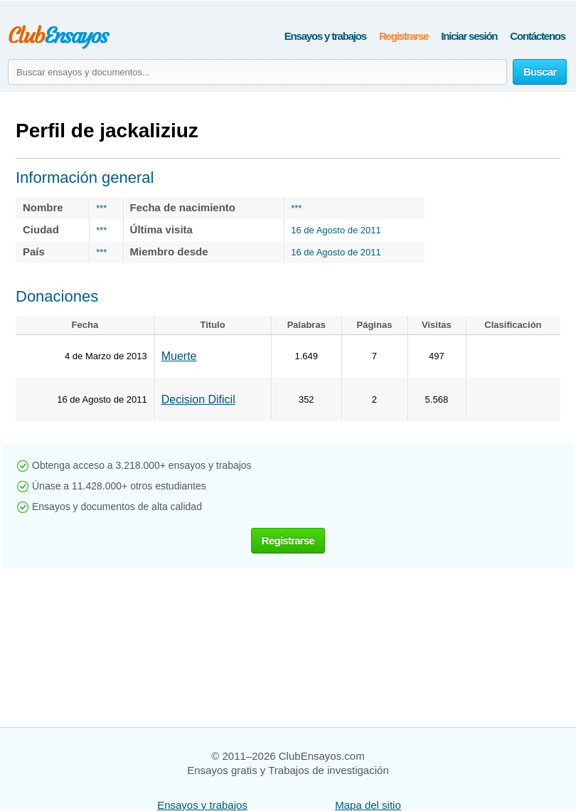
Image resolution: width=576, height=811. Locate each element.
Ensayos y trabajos (325, 36)
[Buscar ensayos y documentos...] (257, 72)
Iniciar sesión (469, 36)
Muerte (179, 356)
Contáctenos (537, 36)
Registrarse (403, 36)
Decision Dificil (198, 399)
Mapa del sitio (368, 805)
